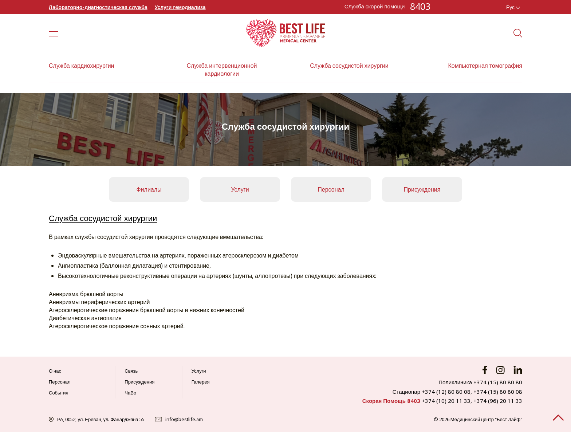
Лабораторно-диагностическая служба (98, 7)
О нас (55, 371)
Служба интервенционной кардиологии (222, 70)
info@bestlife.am (184, 419)
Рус (513, 7)
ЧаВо (130, 392)
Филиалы (148, 189)
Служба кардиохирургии (81, 66)
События (58, 392)
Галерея (201, 381)
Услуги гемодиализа (180, 7)
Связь (131, 371)
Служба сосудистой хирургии (349, 66)
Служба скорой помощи (374, 6)
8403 (420, 6)
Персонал (331, 189)
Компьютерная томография (485, 66)
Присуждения (422, 189)
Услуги (240, 189)
